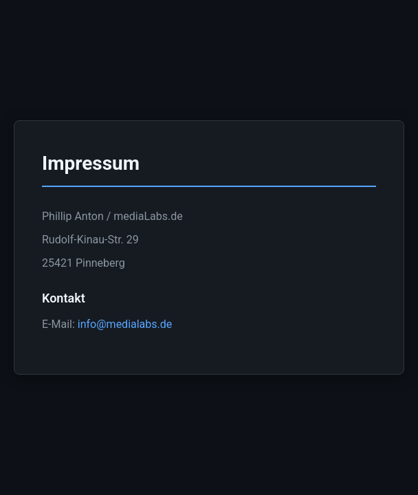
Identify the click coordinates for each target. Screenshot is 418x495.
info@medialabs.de (125, 324)
